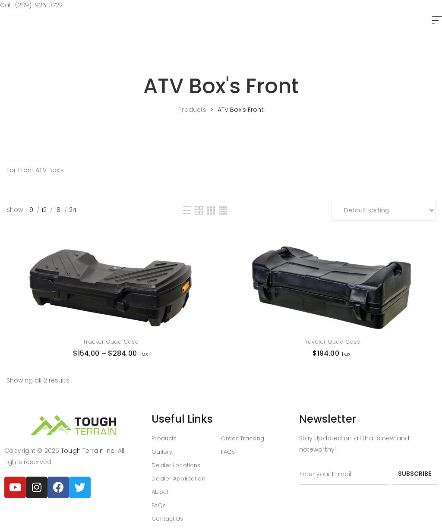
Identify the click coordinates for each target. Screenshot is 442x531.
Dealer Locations (176, 465)
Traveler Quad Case (331, 342)
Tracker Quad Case (111, 342)
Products (164, 438)
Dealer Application (178, 478)
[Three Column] (211, 210)
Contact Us (167, 519)
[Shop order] (384, 210)
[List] (187, 210)
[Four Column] (223, 210)
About (160, 492)
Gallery (162, 452)
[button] (437, 21)
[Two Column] (199, 210)
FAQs (159, 505)
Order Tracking (242, 438)
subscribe (414, 473)
